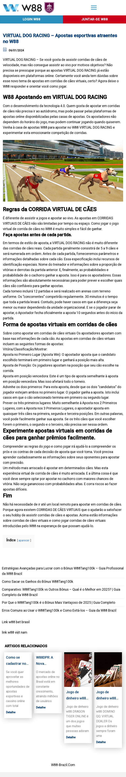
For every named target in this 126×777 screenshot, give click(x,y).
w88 (11, 632)
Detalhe (10, 712)
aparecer (23, 540)
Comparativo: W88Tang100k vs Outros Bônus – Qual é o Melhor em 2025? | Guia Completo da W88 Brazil (61, 592)
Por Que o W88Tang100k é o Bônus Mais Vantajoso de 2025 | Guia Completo (58, 603)
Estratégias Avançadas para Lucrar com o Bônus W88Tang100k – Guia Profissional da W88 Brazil (63, 571)
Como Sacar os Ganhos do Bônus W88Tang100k (37, 582)
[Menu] (93, 7)
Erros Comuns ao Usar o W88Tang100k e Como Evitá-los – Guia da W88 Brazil (59, 610)
